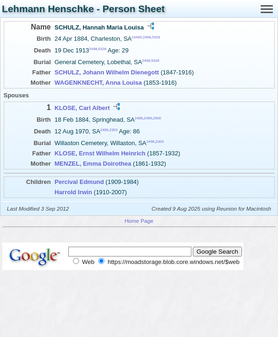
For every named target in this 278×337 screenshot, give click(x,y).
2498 (147, 37)
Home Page (139, 221)
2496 (139, 118)
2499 (148, 118)
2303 (113, 130)
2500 (157, 118)
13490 (137, 37)
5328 (156, 37)
